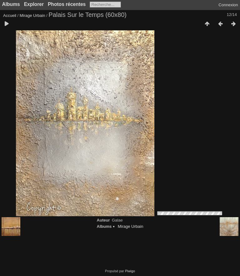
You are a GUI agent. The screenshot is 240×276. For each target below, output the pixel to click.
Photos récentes (67, 4)
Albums (11, 4)
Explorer (34, 4)
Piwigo (130, 271)
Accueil (9, 15)
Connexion (228, 5)
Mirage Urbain (32, 15)
